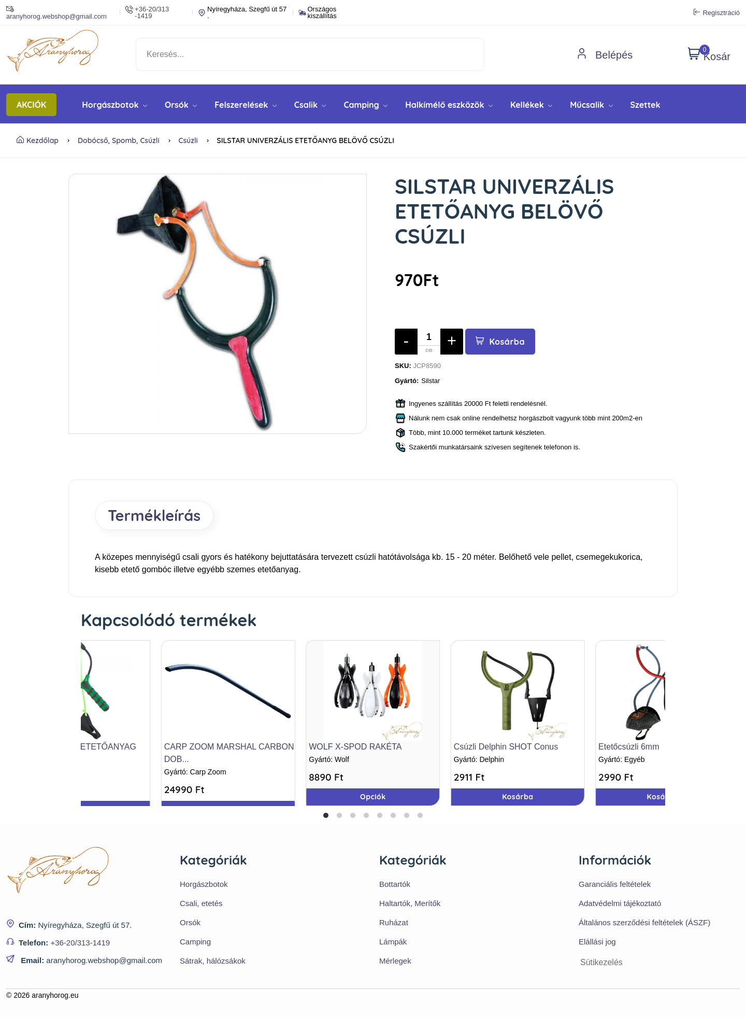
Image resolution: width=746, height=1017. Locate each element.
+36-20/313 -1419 (147, 12)
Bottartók (394, 884)
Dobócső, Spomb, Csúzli (119, 140)
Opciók (373, 796)
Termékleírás (154, 515)
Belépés (605, 55)
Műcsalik (591, 105)
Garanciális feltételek (615, 884)
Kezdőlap (38, 140)
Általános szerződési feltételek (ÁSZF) (644, 922)
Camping (365, 105)
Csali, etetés (201, 903)
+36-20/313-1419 (80, 942)
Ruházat (393, 922)
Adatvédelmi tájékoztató (620, 903)
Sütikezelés (601, 962)
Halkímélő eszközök (449, 105)
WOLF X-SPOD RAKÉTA (355, 746)
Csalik (310, 105)
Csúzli (187, 140)
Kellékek (531, 105)
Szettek (645, 105)
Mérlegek (395, 960)
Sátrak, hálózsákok (213, 960)
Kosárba (500, 341)
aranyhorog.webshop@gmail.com (56, 12)
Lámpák (393, 941)
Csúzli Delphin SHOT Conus (506, 746)
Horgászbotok (114, 105)
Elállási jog (597, 941)
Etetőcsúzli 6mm (628, 746)
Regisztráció (717, 12)
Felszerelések (245, 105)
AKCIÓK (31, 105)
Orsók (181, 105)
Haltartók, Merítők (409, 903)
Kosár (708, 54)
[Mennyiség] (429, 342)
